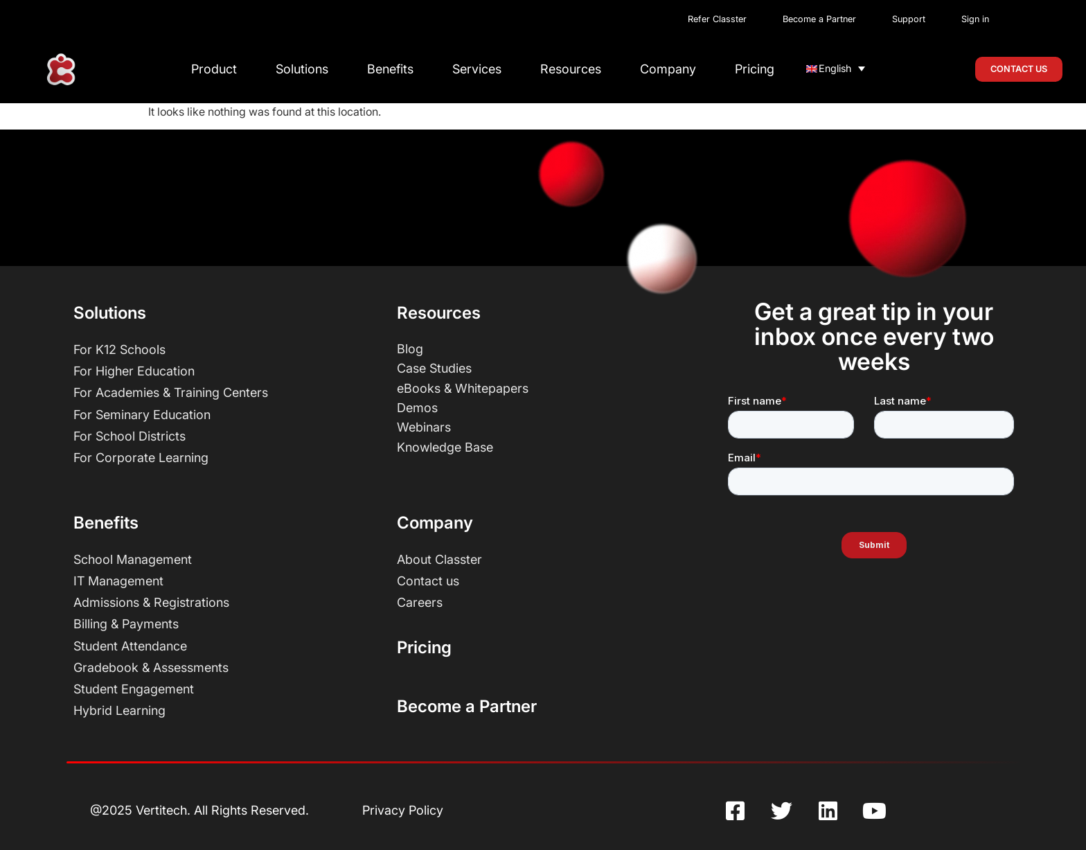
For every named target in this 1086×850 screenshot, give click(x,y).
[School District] (224, 436)
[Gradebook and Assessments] (224, 668)
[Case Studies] (548, 368)
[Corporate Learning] (224, 458)
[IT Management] (224, 581)
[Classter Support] (908, 19)
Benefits (390, 69)
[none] (835, 68)
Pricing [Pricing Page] (424, 647)
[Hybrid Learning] (224, 711)
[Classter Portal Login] (969, 19)
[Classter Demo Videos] (548, 408)
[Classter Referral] (723, 19)
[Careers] (548, 603)
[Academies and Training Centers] (224, 393)
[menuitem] (835, 68)
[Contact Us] (548, 581)
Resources (570, 69)
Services (476, 69)
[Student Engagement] (224, 689)
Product (214, 69)
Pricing (754, 69)
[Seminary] (224, 415)
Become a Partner (467, 706)
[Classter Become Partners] (819, 19)
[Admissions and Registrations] (224, 603)
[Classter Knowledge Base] (548, 447)
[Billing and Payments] (224, 624)
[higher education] (224, 371)
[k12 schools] (224, 350)
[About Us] (548, 560)
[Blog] (548, 349)
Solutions (302, 69)
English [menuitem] (835, 68)
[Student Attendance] (224, 646)
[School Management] (224, 560)
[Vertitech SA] (199, 810)
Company (668, 69)
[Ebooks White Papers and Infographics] (548, 388)
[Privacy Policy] (403, 810)
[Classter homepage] (60, 69)
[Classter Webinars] (548, 427)
